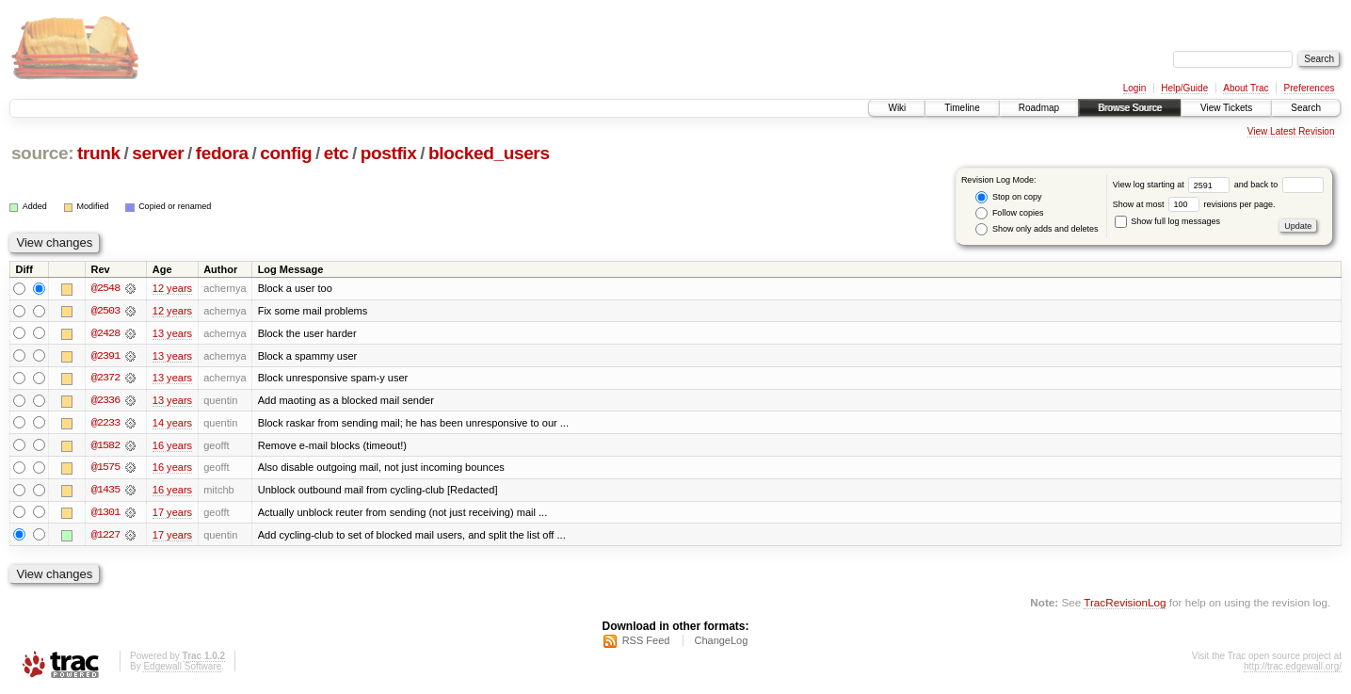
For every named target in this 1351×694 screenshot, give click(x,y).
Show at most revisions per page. (1194, 204)
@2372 (105, 378)
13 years (172, 333)
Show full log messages (1167, 221)
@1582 (105, 446)
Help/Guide (1184, 88)
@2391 (105, 355)
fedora (222, 153)
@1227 (105, 536)
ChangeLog (721, 643)
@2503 (105, 310)
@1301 (105, 514)
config (286, 153)
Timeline (961, 108)
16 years (172, 446)
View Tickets (1226, 108)
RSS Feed (646, 643)
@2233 (105, 423)
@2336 (105, 401)
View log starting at (1173, 184)
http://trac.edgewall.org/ (1293, 669)
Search (1306, 108)
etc (336, 153)
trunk (99, 153)
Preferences (1309, 88)
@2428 (105, 333)
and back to (1279, 184)
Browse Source (1130, 108)
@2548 (105, 288)
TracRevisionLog (1125, 605)
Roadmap (1039, 108)
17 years (172, 514)
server (158, 153)
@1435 (105, 491)
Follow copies (1009, 213)
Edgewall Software (182, 669)
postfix (389, 153)
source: (42, 153)
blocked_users (489, 153)
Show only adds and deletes (1036, 229)
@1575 (105, 468)
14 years (172, 423)
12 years (172, 288)
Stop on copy (1008, 197)
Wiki (897, 108)
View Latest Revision (1291, 131)
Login (1134, 88)
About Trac (1245, 88)
